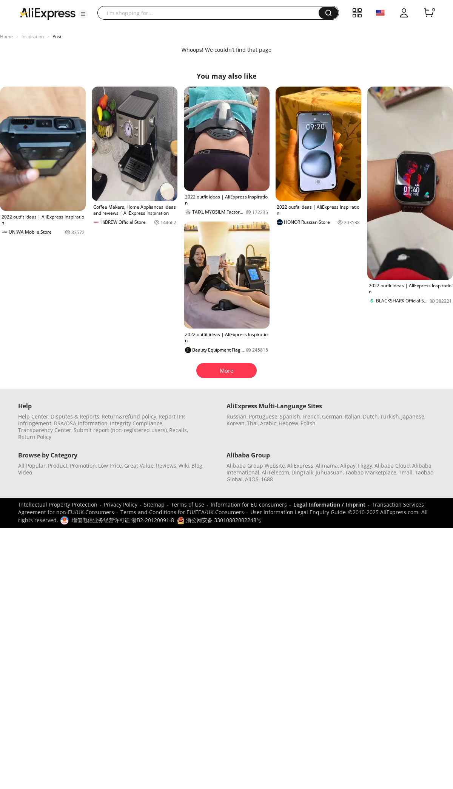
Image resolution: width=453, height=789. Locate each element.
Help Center (33, 416)
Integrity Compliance (136, 423)
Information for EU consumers (249, 504)
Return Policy (34, 436)
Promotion (83, 465)
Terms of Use (187, 504)
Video (25, 472)
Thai (252, 423)
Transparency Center (44, 430)
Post (57, 36)
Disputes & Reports (75, 416)
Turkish (389, 416)
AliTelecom (275, 472)
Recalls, (178, 430)
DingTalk (302, 472)
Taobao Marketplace (370, 472)
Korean (235, 423)
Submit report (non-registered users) (120, 430)
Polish (308, 423)
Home (6, 36)
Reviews (166, 465)
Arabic (268, 423)
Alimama (327, 465)
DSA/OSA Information (81, 423)
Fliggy (365, 465)
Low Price (110, 465)
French (311, 416)
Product (58, 465)
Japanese (412, 416)
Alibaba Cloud (392, 465)
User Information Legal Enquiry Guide (298, 512)
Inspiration (33, 36)
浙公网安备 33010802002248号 (219, 520)
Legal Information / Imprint (329, 504)
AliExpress (300, 465)
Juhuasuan (329, 472)
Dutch (370, 416)
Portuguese (263, 416)
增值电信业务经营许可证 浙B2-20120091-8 (123, 520)
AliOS (252, 479)
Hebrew (288, 423)
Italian (353, 416)
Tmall (406, 472)
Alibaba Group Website (255, 465)
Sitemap (154, 504)
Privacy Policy (120, 504)
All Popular (32, 465)
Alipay (348, 465)
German (332, 416)
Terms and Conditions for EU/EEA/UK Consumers (182, 512)
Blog (196, 465)
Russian (236, 416)
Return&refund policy (129, 416)
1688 (267, 479)
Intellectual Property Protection (58, 504)
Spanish (290, 416)
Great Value (139, 465)
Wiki (184, 465)
